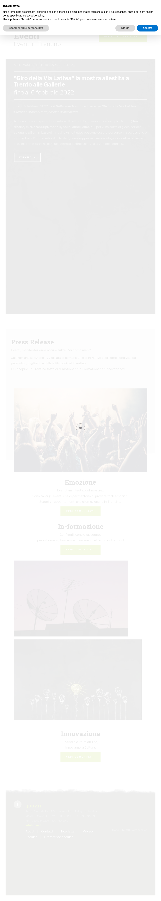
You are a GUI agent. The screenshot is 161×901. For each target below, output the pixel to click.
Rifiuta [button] (125, 27)
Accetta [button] (147, 27)
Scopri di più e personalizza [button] (26, 27)
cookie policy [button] (36, 15)
